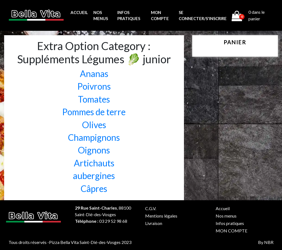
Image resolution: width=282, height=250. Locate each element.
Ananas (94, 73)
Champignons (94, 137)
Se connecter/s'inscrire (203, 15)
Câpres (94, 188)
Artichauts (94, 163)
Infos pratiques (128, 15)
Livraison (153, 223)
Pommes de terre (94, 111)
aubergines (94, 175)
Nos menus (100, 15)
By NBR (265, 242)
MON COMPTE (160, 15)
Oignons (94, 150)
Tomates (94, 99)
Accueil (79, 12)
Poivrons (94, 86)
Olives (94, 124)
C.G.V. (150, 208)
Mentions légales (161, 215)
